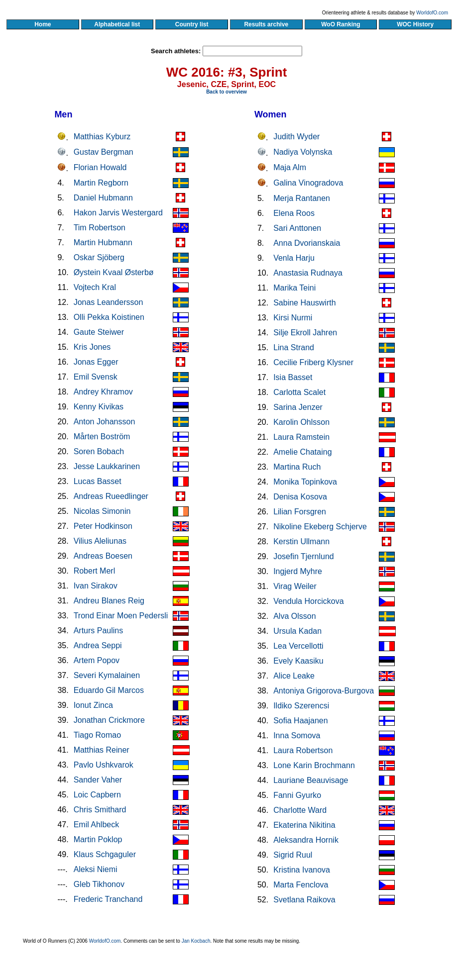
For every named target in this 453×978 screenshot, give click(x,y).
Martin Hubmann (103, 242)
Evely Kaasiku (298, 661)
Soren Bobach (99, 451)
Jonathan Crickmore (109, 720)
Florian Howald (100, 167)
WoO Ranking (341, 24)
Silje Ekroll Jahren (305, 332)
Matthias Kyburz (102, 136)
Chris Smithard (100, 809)
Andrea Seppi (98, 645)
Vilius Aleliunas (100, 541)
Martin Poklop (98, 839)
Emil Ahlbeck (96, 824)
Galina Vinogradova (308, 183)
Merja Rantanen (301, 198)
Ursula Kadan (297, 631)
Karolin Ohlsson (301, 422)
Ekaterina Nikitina (304, 825)
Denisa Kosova (300, 496)
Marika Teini (294, 288)
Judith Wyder (296, 136)
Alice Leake (294, 676)
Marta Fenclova (300, 884)
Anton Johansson (104, 421)
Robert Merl (94, 571)
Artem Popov (96, 660)
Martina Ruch (297, 467)
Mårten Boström (102, 436)
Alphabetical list (117, 24)
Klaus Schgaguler (105, 854)
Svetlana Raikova (304, 899)
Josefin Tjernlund (303, 556)
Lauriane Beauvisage (310, 780)
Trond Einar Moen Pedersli (121, 615)
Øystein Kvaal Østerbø (114, 272)
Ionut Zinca (93, 705)
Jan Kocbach (196, 941)
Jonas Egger (96, 362)
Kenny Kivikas (99, 406)
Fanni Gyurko (297, 795)
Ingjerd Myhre (297, 571)
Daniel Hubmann (103, 198)
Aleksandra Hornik (306, 840)
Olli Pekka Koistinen (109, 317)
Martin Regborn (101, 183)
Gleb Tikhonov (99, 884)
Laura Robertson (303, 750)
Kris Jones (92, 347)
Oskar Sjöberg (99, 257)
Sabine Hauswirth (304, 302)
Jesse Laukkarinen (107, 466)
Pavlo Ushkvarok (103, 765)
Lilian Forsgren (299, 511)
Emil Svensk (95, 377)
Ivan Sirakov (95, 586)
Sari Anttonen (297, 228)
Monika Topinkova (305, 482)
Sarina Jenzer (298, 407)
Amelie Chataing (302, 452)
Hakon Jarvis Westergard (118, 212)
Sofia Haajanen (300, 720)
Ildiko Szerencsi (301, 705)
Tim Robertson (99, 227)
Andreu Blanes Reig (109, 600)
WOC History (415, 24)
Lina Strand (293, 347)
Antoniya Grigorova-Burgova (323, 690)
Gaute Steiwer (99, 332)
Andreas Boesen (103, 556)
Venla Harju (294, 258)
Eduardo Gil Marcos (109, 690)
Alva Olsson (294, 616)
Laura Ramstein (301, 437)
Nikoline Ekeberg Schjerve (320, 526)
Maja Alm (289, 167)
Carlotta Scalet (299, 392)
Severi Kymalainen (107, 675)
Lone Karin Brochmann (314, 765)
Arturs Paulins (98, 630)
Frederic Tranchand (108, 899)
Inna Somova (296, 735)
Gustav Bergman (103, 152)
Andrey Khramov (103, 392)
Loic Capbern (97, 794)
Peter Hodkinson (103, 526)
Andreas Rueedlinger (111, 496)
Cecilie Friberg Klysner (313, 362)
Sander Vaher (98, 780)
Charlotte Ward (300, 810)
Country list (192, 24)
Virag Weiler (295, 586)
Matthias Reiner (101, 750)
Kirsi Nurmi (292, 317)
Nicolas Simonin (102, 511)
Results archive (266, 24)
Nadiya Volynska (302, 152)
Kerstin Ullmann (301, 541)
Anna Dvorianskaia (306, 243)
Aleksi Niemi (95, 869)
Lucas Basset (97, 481)
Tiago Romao (97, 735)
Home (42, 24)
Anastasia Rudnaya (307, 273)
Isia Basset (292, 377)
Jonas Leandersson (108, 302)
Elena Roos (294, 213)
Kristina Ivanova (301, 870)
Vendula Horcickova (308, 601)
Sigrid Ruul (292, 855)
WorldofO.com (432, 12)
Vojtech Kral (95, 287)
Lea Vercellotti (298, 646)
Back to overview (226, 92)
